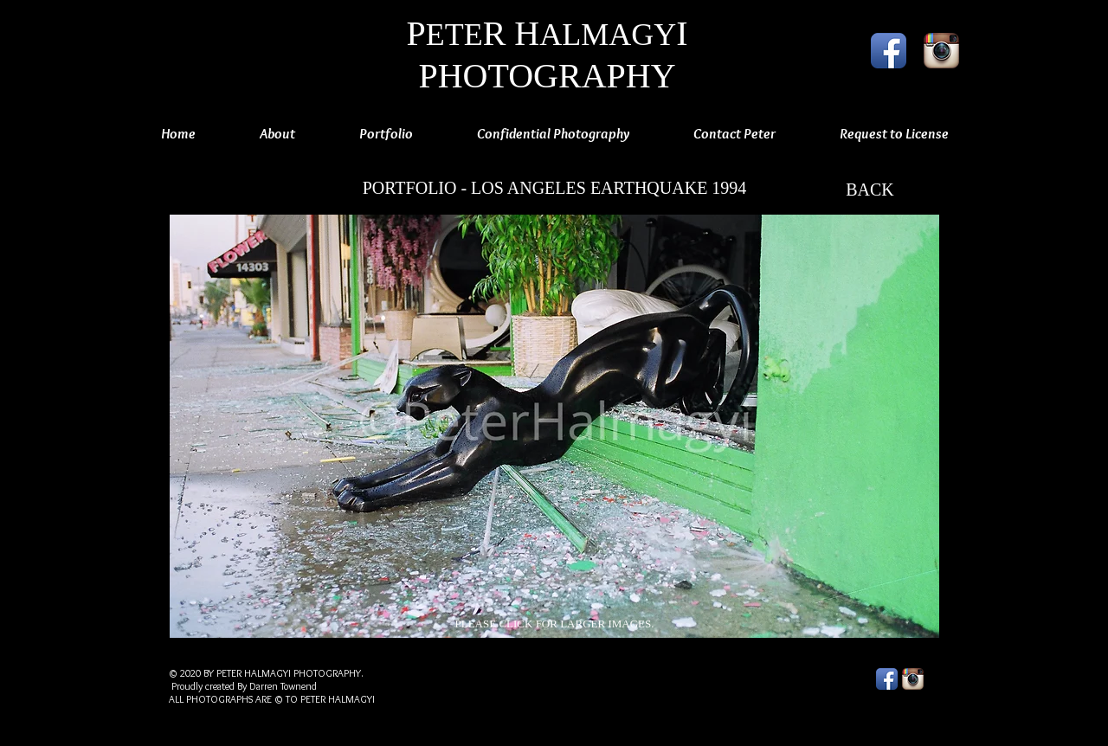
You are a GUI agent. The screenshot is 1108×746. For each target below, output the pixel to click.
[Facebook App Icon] (888, 50)
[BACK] (870, 189)
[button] (554, 426)
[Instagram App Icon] (941, 50)
